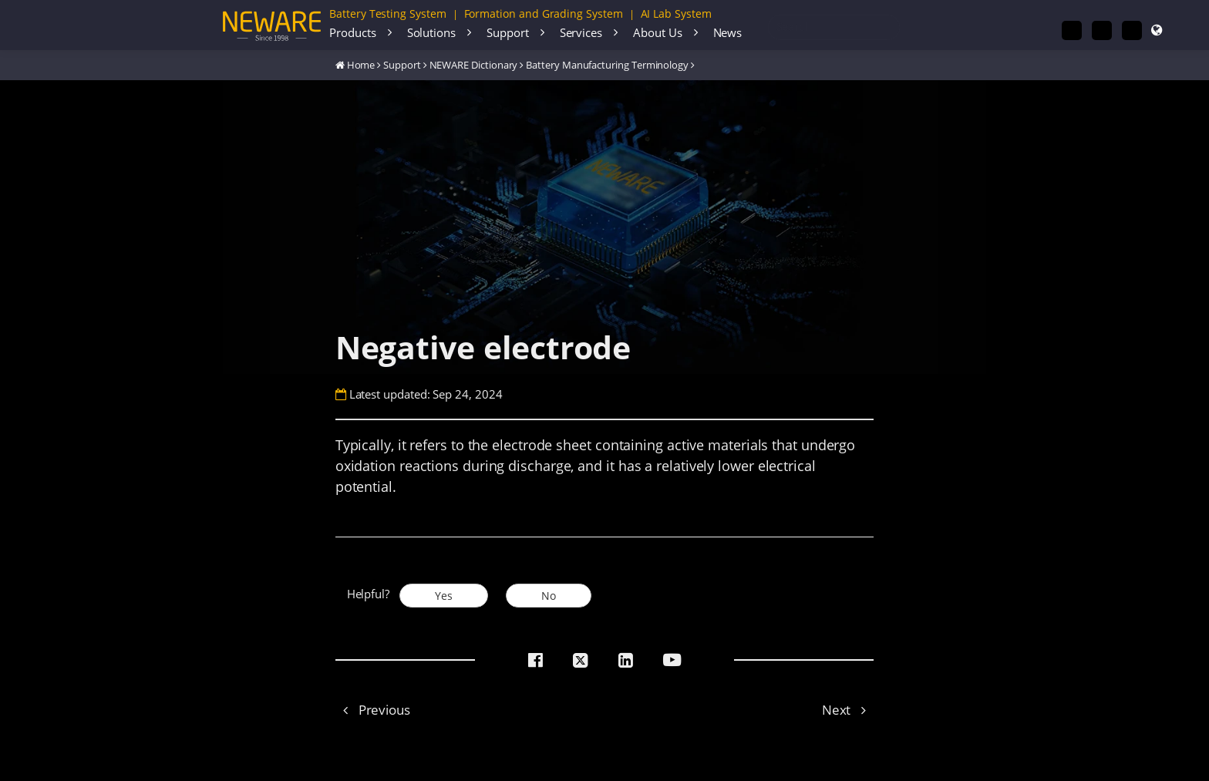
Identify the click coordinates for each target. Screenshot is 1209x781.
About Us (657, 32)
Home (361, 65)
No (548, 595)
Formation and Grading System (543, 13)
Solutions (431, 32)
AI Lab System (676, 13)
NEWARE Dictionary (473, 65)
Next (848, 710)
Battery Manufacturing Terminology (607, 65)
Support (508, 32)
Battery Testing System (387, 13)
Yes (444, 595)
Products (352, 32)
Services (581, 32)
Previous (372, 710)
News (728, 32)
